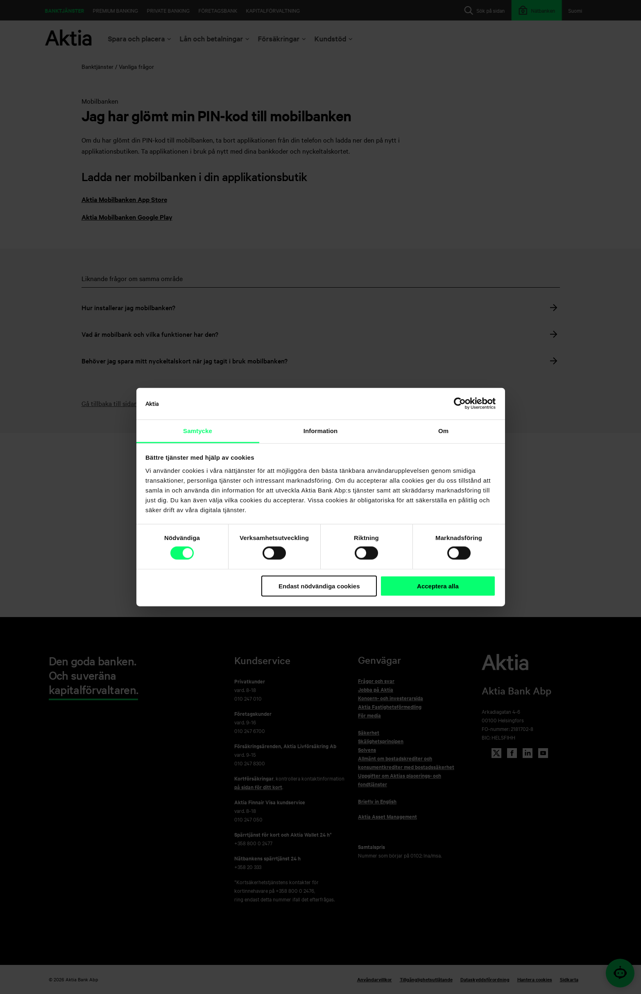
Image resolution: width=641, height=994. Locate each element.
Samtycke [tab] (197, 430)
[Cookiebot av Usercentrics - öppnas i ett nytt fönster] (460, 403)
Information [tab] (321, 430)
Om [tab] (443, 430)
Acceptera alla (438, 586)
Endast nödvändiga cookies (319, 586)
